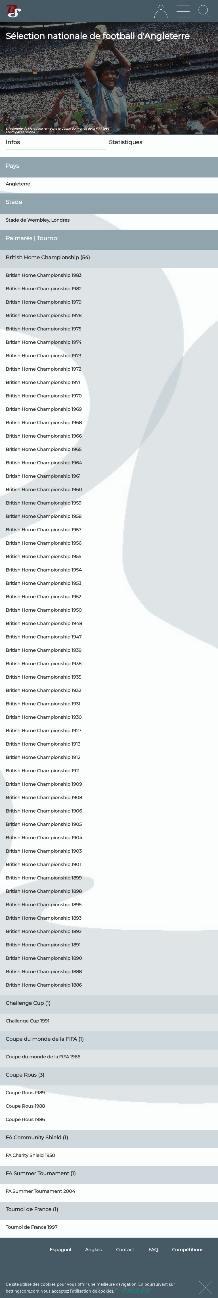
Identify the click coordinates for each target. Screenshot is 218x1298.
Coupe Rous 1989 (25, 1092)
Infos (13, 142)
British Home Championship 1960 (44, 489)
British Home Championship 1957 (43, 529)
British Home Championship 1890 (44, 958)
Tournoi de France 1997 (31, 1227)
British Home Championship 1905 (44, 824)
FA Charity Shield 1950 (30, 1155)
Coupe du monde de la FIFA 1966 (43, 1057)
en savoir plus (135, 1291)
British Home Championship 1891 (43, 945)
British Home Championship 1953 (43, 583)
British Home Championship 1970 (44, 396)
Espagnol (60, 1249)
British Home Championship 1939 (43, 650)
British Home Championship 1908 (44, 797)
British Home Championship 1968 (44, 422)
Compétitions (187, 1249)
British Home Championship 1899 (44, 878)
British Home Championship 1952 (43, 596)
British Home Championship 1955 (43, 556)
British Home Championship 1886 (44, 985)
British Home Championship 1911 (42, 771)
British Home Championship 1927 (43, 730)
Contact (125, 1249)
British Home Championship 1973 (43, 355)
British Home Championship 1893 (43, 918)
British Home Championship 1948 (44, 623)
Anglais (93, 1249)
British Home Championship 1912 (43, 757)
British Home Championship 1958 (43, 516)
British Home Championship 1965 (43, 449)
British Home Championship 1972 (43, 369)
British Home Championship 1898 (44, 891)
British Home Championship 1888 (44, 971)
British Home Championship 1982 (43, 288)
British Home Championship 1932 (43, 690)
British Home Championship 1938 (43, 663)
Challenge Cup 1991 (27, 1021)
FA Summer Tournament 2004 (40, 1191)
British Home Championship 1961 (43, 476)
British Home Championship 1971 (43, 382)
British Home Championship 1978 (43, 315)
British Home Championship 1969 (44, 409)
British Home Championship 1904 (44, 837)
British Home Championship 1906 (44, 811)
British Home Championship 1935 (43, 677)
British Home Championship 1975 (43, 329)
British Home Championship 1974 (43, 342)
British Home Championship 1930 (44, 717)
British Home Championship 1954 (44, 570)
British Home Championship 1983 (43, 275)
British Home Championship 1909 (44, 784)
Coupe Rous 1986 (25, 1119)
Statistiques (125, 142)
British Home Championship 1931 (43, 704)
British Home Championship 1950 (44, 610)
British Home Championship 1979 (43, 302)
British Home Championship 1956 (43, 543)
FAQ (153, 1249)
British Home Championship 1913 (43, 744)
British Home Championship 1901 (43, 864)
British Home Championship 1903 (44, 851)
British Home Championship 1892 (43, 931)
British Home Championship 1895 (43, 904)
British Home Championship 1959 (43, 503)
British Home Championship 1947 (43, 637)
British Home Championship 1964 (44, 463)
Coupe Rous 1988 (25, 1106)
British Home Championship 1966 (44, 436)
